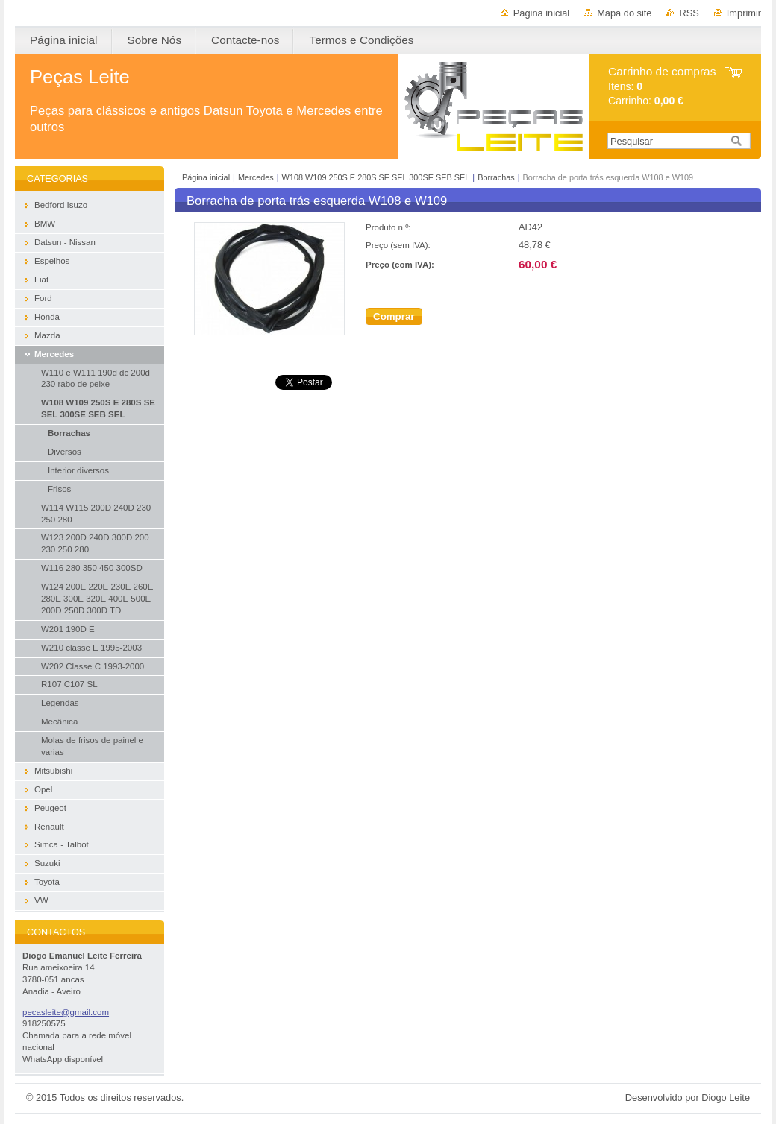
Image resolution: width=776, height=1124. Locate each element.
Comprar (394, 316)
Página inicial (541, 13)
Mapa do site (624, 13)
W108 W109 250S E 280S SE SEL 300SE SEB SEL (376, 177)
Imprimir (744, 13)
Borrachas (496, 177)
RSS (688, 13)
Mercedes (256, 177)
